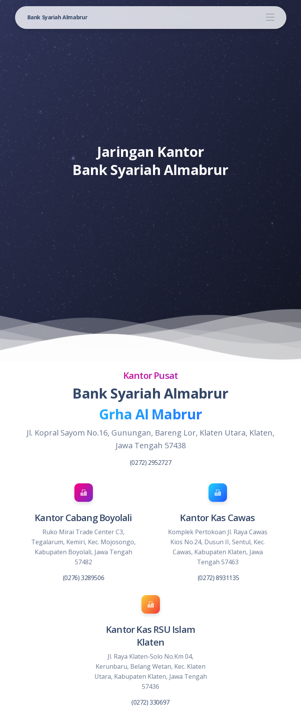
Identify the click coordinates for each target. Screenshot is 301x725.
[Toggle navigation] (270, 17)
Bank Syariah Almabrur (57, 17)
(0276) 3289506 (83, 578)
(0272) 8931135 (218, 578)
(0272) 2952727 (150, 462)
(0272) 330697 (150, 702)
